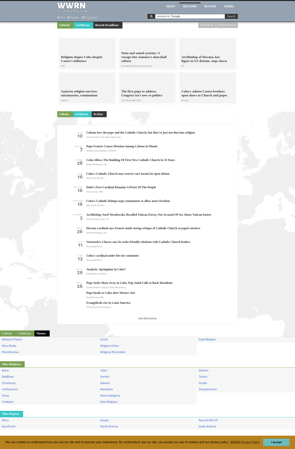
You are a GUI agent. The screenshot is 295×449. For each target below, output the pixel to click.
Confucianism (10, 389)
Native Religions (110, 395)
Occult (104, 339)
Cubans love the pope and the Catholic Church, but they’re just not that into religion (140, 132)
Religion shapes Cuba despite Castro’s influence (81, 59)
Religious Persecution (112, 352)
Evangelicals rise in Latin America (108, 302)
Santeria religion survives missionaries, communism (79, 93)
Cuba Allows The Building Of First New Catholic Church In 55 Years (130, 160)
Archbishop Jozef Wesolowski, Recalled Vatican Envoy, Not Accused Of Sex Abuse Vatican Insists (148, 214)
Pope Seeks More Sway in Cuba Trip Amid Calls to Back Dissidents (129, 282)
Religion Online (109, 345)
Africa (5, 420)
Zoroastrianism (208, 389)
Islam (103, 370)
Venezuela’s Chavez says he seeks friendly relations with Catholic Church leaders (138, 241)
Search (231, 16)
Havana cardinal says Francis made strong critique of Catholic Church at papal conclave (143, 228)
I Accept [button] (276, 442)
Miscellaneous (10, 352)
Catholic (64, 25)
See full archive (147, 318)
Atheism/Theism (12, 339)
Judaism (105, 383)
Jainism (104, 376)
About (171, 6)
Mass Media (9, 345)
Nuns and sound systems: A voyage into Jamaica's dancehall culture (144, 57)
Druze (5, 395)
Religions (190, 6)
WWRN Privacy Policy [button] (245, 442)
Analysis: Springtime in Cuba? (106, 269)
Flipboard (89, 17)
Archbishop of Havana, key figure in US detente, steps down (204, 59)
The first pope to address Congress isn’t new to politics (141, 93)
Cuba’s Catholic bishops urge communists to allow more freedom (128, 201)
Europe (104, 420)
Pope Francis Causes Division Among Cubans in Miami (121, 146)
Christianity (207, 24)
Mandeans (106, 389)
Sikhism (203, 370)
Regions (210, 6)
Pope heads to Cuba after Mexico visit (110, 292)
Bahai (5, 370)
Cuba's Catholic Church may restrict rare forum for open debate (128, 173)
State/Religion (207, 339)
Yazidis (203, 383)
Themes (229, 6)
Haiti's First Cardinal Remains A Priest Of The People (121, 187)
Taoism (203, 376)
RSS (61, 17)
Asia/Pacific (9, 426)
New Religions (109, 401)
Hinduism (8, 401)
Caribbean (83, 25)
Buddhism (8, 376)
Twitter (73, 17)
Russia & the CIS (208, 420)
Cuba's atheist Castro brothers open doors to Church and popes (204, 93)
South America (207, 426)
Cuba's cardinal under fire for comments (112, 255)
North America (227, 24)
